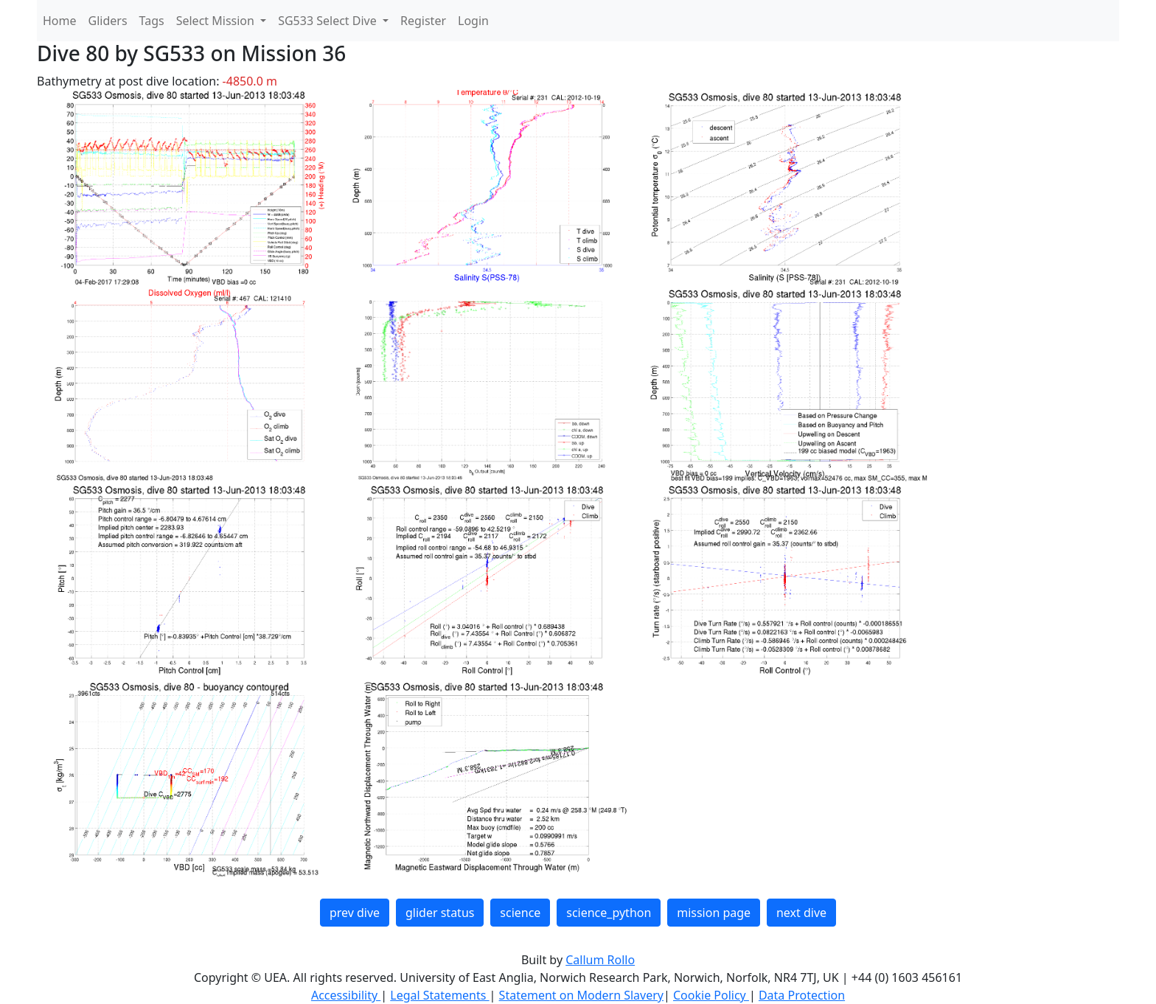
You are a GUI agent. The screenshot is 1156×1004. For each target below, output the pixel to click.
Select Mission (216, 21)
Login (473, 21)
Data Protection (802, 995)
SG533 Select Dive (329, 21)
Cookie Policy (711, 995)
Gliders (108, 21)
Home (60, 21)
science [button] (520, 912)
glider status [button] (439, 912)
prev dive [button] (355, 912)
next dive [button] (801, 912)
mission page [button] (714, 912)
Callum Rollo (600, 960)
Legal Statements (439, 995)
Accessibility (345, 995)
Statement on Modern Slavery (581, 995)
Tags (151, 21)
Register (423, 21)
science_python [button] (608, 912)
